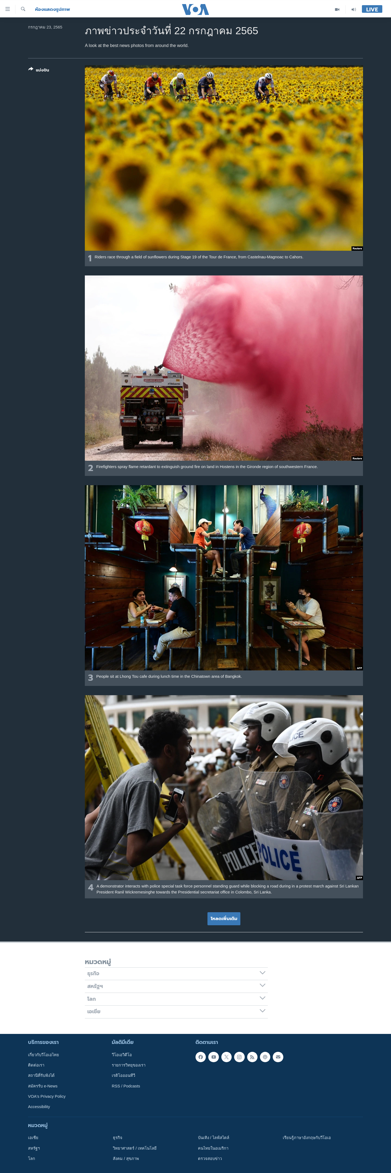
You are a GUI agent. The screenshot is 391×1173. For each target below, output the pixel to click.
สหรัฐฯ (34, 1148)
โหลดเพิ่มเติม (224, 918)
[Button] (38, 70)
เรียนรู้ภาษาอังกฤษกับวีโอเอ (307, 1138)
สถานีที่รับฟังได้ (41, 1075)
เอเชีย (33, 1138)
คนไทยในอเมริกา (213, 1148)
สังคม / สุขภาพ (126, 1158)
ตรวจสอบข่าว (210, 1158)
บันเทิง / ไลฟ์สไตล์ (213, 1138)
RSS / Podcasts (126, 1086)
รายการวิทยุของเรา (128, 1065)
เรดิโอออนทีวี (123, 1075)
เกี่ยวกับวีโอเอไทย (43, 1054)
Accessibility (39, 1107)
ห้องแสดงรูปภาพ (52, 9)
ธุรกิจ (117, 1138)
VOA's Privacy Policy (47, 1096)
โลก (31, 1158)
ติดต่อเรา (36, 1065)
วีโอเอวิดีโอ (122, 1054)
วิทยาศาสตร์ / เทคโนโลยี (134, 1148)
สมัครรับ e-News (43, 1086)
